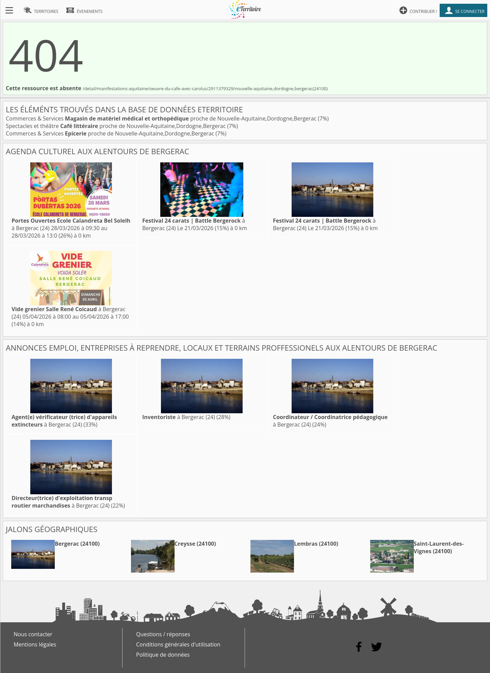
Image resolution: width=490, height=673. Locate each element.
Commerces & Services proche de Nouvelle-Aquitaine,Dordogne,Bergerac (162, 118)
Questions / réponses (163, 634)
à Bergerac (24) (64, 420)
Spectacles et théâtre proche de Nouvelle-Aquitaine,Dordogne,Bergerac (116, 126)
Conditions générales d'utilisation (178, 644)
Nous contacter (33, 634)
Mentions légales (35, 644)
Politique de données (163, 654)
